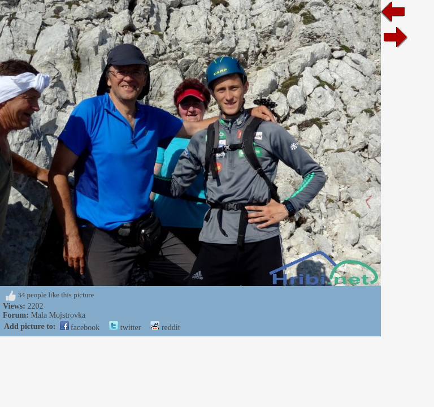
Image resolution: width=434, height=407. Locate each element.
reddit (165, 327)
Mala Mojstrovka (58, 315)
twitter (125, 327)
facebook (80, 327)
